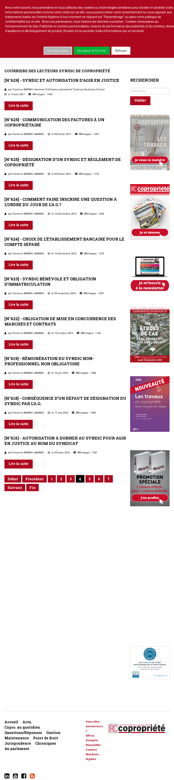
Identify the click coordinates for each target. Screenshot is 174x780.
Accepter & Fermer (91, 51)
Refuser (121, 51)
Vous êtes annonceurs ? (94, 726)
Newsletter (93, 745)
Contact (91, 749)
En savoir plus (58, 51)
